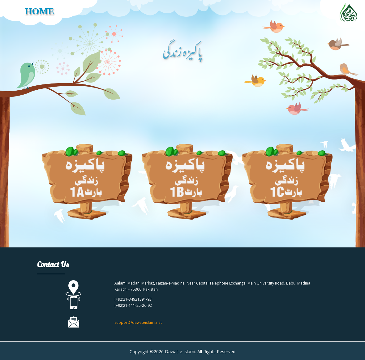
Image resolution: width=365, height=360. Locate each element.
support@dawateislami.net (138, 322)
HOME (39, 11)
